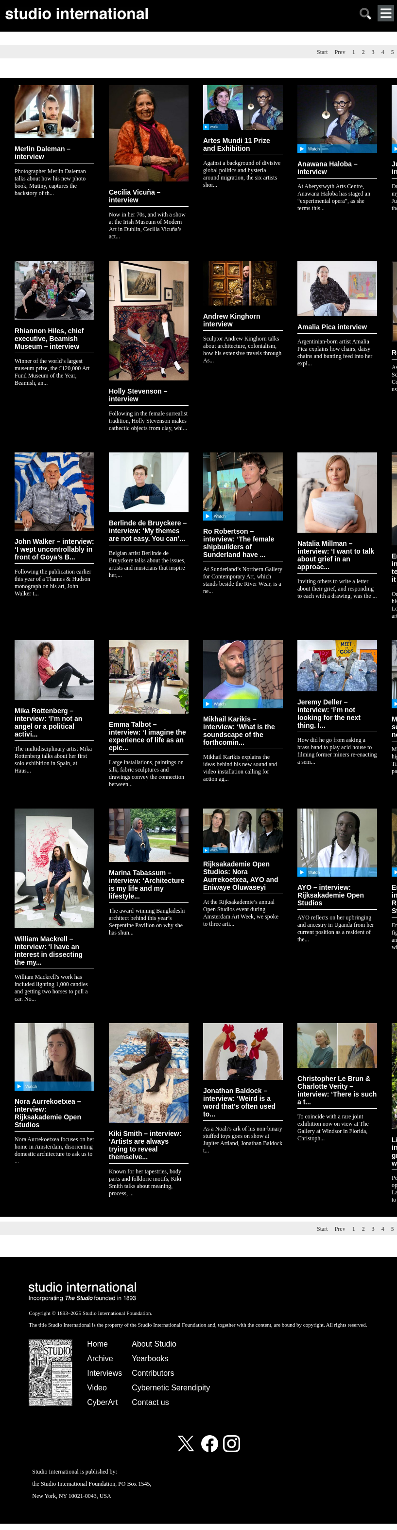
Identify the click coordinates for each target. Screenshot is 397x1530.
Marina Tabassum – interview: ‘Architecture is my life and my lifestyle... (147, 884)
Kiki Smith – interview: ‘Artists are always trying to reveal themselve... (145, 1145)
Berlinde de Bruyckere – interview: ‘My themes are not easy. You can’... (148, 530)
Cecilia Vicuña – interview (134, 196)
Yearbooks (150, 1358)
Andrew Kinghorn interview (231, 320)
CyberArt (102, 1402)
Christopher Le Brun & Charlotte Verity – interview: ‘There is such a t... (337, 1090)
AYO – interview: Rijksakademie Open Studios (330, 895)
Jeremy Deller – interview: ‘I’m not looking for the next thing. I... (329, 713)
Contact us (150, 1402)
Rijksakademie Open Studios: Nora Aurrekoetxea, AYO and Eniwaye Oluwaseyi (240, 875)
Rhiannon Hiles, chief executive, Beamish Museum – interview (49, 338)
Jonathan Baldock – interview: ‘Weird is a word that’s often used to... (239, 1102)
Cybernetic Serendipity (171, 1388)
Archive (100, 1358)
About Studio (154, 1344)
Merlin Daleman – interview (42, 153)
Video (97, 1388)
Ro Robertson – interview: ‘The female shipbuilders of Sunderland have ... (238, 542)
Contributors (153, 1373)
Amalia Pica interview (332, 327)
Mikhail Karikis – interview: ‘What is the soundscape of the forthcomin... (239, 730)
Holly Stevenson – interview (138, 395)
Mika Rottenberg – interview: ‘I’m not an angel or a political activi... (48, 722)
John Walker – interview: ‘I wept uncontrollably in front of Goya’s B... (54, 549)
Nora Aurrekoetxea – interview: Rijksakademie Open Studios (48, 1113)
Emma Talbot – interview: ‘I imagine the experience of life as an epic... (147, 736)
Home (97, 1344)
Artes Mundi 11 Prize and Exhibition (236, 144)
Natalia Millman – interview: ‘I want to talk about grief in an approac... (335, 555)
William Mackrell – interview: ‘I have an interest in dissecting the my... (49, 950)
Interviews (104, 1373)
